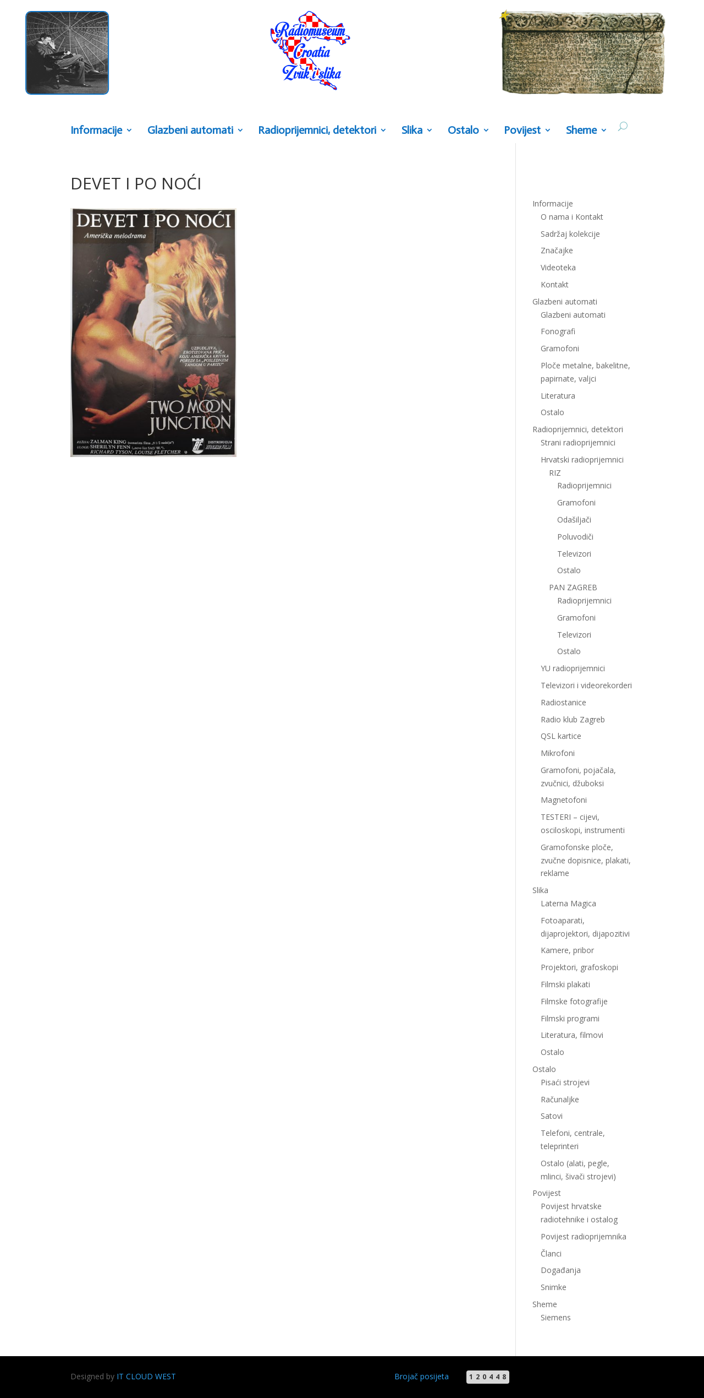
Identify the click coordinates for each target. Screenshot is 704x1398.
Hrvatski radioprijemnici (582, 459)
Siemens (556, 1317)
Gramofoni (560, 348)
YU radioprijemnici (573, 668)
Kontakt (555, 284)
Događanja (561, 1270)
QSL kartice (561, 736)
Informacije (96, 131)
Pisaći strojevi (565, 1082)
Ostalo (463, 131)
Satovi (552, 1116)
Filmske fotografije (574, 1001)
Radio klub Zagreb (573, 719)
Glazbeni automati (190, 131)
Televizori (574, 553)
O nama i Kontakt (572, 216)
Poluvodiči (575, 536)
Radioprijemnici (584, 485)
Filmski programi (570, 1018)
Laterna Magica (568, 903)
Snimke (553, 1287)
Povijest (522, 131)
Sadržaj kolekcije (570, 234)
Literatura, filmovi (572, 1035)
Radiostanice (563, 702)
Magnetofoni (564, 800)
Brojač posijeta (421, 1376)
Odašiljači (574, 519)
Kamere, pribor (567, 950)
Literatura (558, 395)
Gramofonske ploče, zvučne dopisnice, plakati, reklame (586, 860)
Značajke (557, 250)
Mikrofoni (558, 753)
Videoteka (558, 267)
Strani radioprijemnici (578, 442)
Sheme (581, 131)
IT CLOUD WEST (146, 1376)
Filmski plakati (565, 984)
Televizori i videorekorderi (586, 685)
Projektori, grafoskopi (579, 967)
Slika (412, 131)
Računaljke (560, 1099)
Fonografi (558, 331)
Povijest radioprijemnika (583, 1236)
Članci (551, 1253)
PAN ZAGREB (573, 587)
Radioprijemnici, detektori (317, 131)
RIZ (555, 472)
